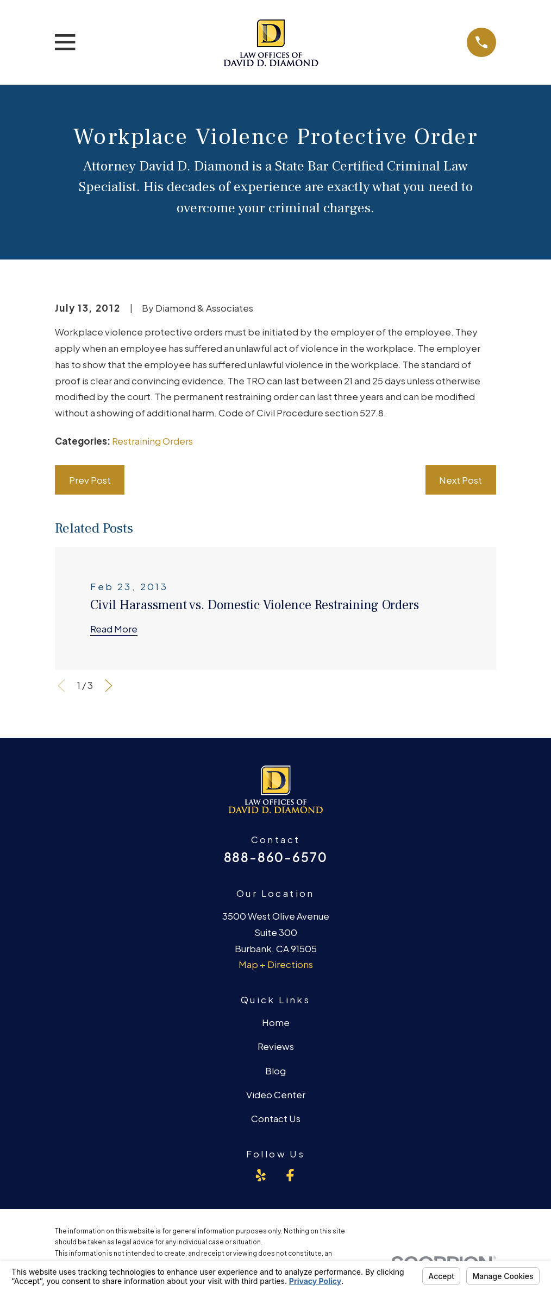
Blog (275, 1071)
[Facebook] (290, 1175)
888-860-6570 (276, 857)
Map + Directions (276, 964)
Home (276, 1022)
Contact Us (275, 1118)
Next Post (460, 480)
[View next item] (108, 685)
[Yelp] (260, 1175)
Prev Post (90, 480)
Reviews (276, 1046)
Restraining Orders (152, 441)
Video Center (275, 1094)
